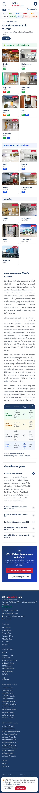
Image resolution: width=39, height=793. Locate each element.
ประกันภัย (5, 674)
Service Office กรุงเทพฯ (17, 453)
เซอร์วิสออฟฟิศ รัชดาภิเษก (10, 748)
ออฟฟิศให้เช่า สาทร (8, 693)
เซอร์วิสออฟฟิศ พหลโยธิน (9, 734)
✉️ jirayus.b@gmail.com (19, 577)
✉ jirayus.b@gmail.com (10, 613)
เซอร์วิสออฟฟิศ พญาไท (9, 737)
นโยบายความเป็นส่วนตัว (14, 784)
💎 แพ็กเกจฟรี (31, 9)
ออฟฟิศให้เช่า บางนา (8, 707)
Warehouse (5, 645)
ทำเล (3, 13)
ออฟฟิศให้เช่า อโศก (7, 688)
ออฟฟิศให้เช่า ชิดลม (8, 699)
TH (4, 9)
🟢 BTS (10, 13)
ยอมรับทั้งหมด (20, 788)
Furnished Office (12, 21)
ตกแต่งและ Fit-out (7, 655)
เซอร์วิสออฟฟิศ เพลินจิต (9, 740)
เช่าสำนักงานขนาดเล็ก (8, 715)
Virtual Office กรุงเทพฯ (10, 455)
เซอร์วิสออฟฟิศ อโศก (8, 726)
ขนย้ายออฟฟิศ (6, 658)
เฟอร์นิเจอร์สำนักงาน (8, 663)
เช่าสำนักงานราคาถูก (8, 712)
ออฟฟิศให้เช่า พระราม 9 (9, 701)
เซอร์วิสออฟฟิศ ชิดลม (8, 729)
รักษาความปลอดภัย (7, 671)
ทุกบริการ (4, 652)
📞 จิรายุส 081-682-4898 (10, 611)
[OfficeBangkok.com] (19, 4)
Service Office (6, 630)
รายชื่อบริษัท (5, 679)
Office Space (6, 627)
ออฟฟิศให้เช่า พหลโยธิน (9, 704)
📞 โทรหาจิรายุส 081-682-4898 (19, 571)
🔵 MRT (18, 13)
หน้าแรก (4, 21)
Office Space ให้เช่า (24, 455)
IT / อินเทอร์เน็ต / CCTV (9, 660)
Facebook (6, 619)
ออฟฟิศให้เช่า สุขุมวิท (8, 696)
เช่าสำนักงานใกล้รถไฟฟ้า (9, 710)
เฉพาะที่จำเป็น (8, 788)
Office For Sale (7, 639)
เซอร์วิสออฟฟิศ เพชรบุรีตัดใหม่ (11, 731)
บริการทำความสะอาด (8, 669)
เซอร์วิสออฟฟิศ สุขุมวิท (9, 756)
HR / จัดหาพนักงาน (7, 666)
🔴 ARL (25, 13)
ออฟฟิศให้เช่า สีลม (7, 690)
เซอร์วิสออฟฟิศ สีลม (8, 753)
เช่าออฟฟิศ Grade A (8, 718)
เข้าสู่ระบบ (5, 763)
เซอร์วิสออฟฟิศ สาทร (8, 750)
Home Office (6, 642)
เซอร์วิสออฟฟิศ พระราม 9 (9, 745)
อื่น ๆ (3, 677)
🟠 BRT (32, 13)
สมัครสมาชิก (5, 766)
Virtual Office (6, 633)
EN (9, 9)
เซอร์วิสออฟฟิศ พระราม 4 (9, 742)
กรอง (6, 38)
